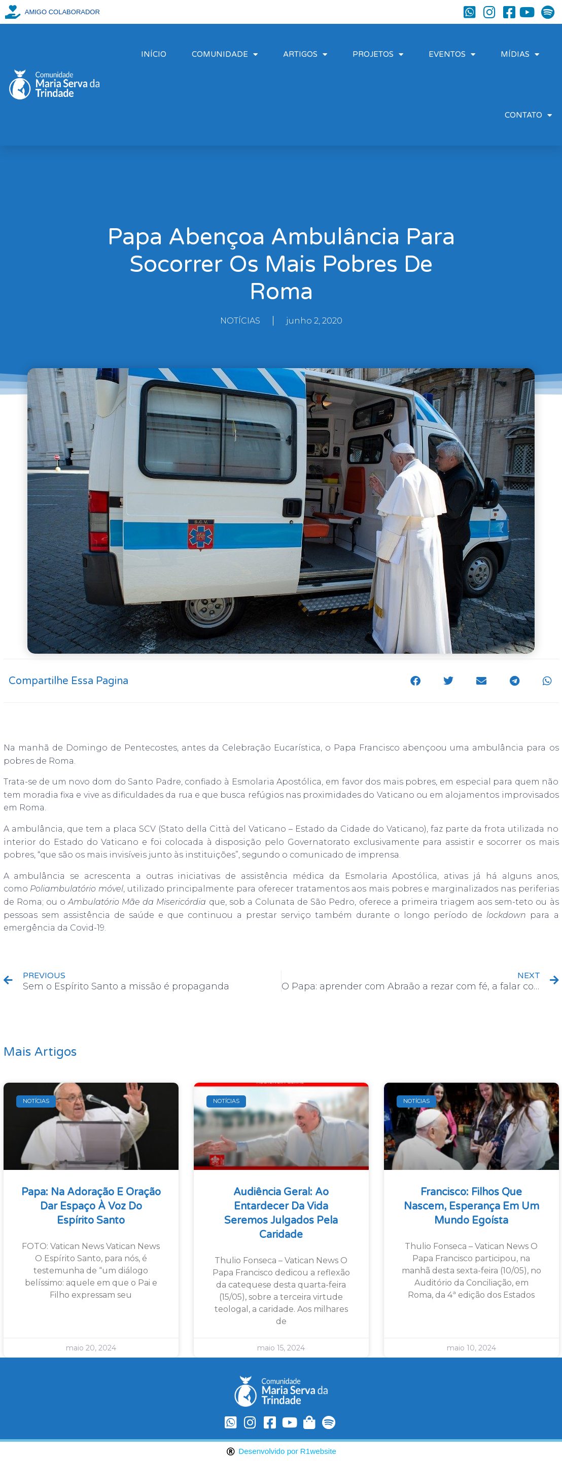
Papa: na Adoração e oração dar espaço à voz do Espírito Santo (91, 1206)
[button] (415, 680)
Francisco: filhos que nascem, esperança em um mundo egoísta (471, 1206)
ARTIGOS (305, 54)
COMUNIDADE (225, 54)
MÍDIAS (520, 54)
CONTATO (528, 115)
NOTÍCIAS (240, 321)
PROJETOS (378, 54)
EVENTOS (452, 54)
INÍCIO (153, 54)
